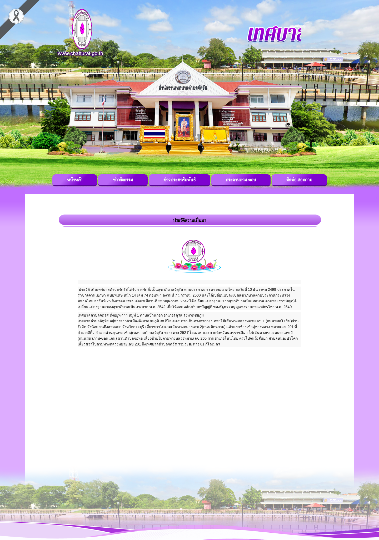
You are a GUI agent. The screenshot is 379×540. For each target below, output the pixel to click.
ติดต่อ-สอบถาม (299, 179)
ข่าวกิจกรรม (123, 179)
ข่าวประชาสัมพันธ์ (179, 179)
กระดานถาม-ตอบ (241, 179)
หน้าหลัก (74, 179)
